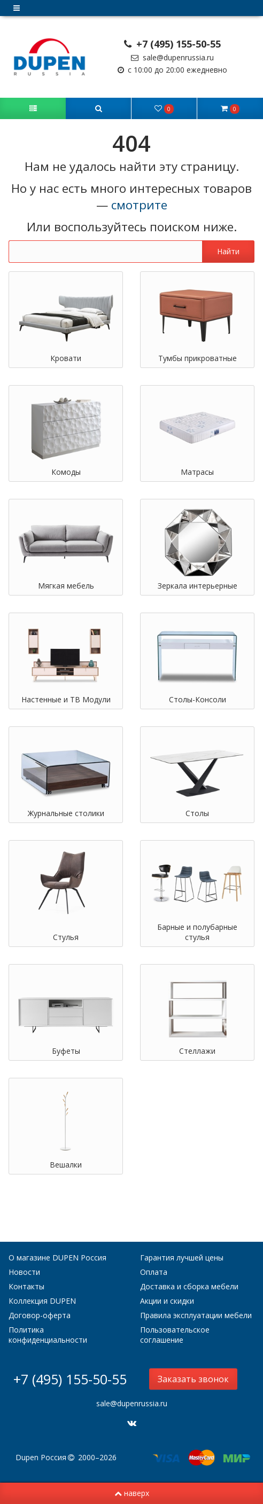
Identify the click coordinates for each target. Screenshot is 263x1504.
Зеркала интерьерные (197, 586)
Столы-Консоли (197, 699)
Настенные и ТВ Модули (66, 699)
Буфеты (66, 1051)
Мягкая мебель (66, 586)
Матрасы (197, 472)
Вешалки (66, 1165)
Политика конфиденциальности (48, 1335)
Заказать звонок (193, 1379)
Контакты (26, 1286)
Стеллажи (197, 1051)
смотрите (139, 205)
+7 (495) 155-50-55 (172, 43)
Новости (24, 1272)
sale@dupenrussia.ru (172, 57)
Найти (228, 251)
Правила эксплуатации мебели (196, 1315)
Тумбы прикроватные (197, 358)
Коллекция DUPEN (42, 1301)
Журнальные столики (66, 813)
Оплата (153, 1272)
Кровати (65, 358)
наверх (131, 1493)
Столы (197, 813)
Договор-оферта (40, 1315)
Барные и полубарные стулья (197, 932)
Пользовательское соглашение (175, 1335)
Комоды (66, 472)
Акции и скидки (167, 1301)
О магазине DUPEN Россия (57, 1257)
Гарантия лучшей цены (181, 1257)
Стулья (66, 937)
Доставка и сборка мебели (189, 1286)
